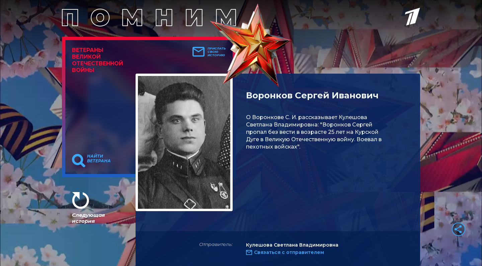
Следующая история (88, 218)
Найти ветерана (99, 158)
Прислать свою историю (217, 52)
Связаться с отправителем (289, 252)
